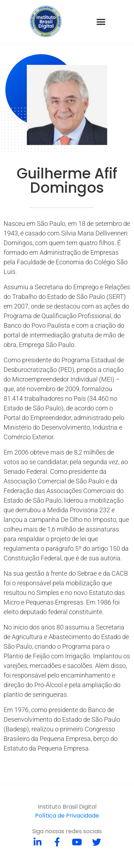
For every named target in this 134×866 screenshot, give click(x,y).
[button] (101, 21)
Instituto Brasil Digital (67, 807)
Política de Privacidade (67, 815)
